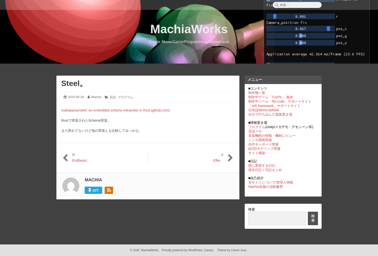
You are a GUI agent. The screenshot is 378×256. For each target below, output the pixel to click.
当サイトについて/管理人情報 (270, 182)
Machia (96, 97)
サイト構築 (256, 153)
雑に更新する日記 (261, 165)
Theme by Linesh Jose (232, 250)
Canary (209, 250)
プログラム (125, 97)
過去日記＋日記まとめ (265, 170)
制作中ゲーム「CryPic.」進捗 (270, 97)
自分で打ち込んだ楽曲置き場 (270, 114)
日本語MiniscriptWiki (263, 110)
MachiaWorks (189, 29)
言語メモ (255, 131)
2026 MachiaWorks (145, 250)
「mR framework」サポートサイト (274, 106)
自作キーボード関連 (263, 144)
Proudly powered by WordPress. (182, 250)
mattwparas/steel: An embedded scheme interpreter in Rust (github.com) (115, 110)
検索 (251, 209)
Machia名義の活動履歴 (265, 187)
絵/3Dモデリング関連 (264, 149)
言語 (112, 97)
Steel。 (74, 83)
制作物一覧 (256, 93)
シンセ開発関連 (260, 140)
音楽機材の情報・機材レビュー (272, 136)
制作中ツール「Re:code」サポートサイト (279, 101)
